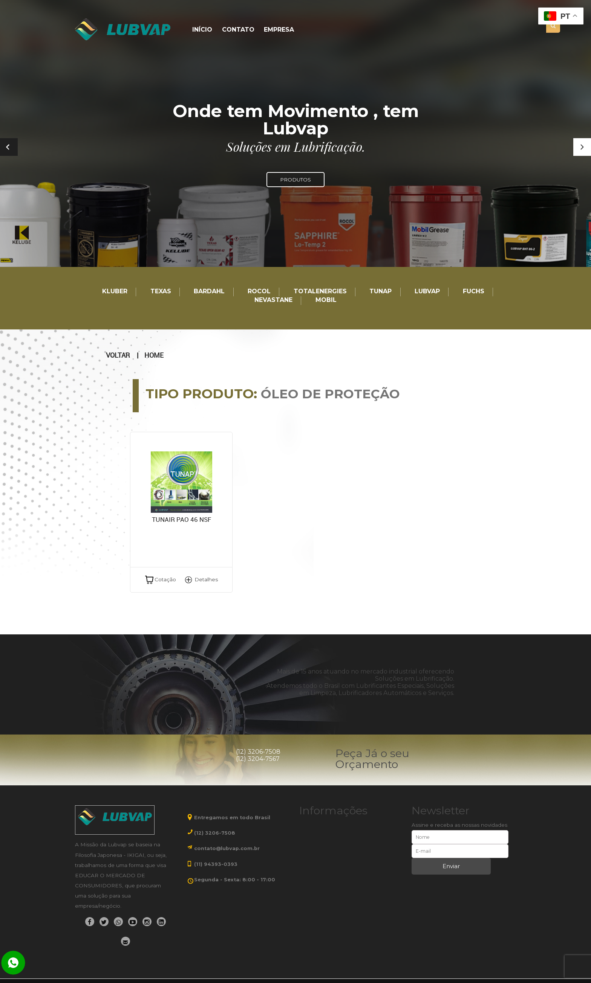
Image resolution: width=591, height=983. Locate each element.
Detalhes (206, 579)
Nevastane (273, 300)
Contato (238, 30)
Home (154, 355)
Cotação (165, 579)
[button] (582, 147)
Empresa (279, 30)
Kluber (114, 291)
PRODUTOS (295, 180)
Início (202, 30)
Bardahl (209, 291)
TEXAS (160, 291)
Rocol (259, 291)
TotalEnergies (320, 291)
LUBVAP (427, 291)
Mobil (326, 300)
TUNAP (380, 291)
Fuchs (473, 291)
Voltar (118, 355)
